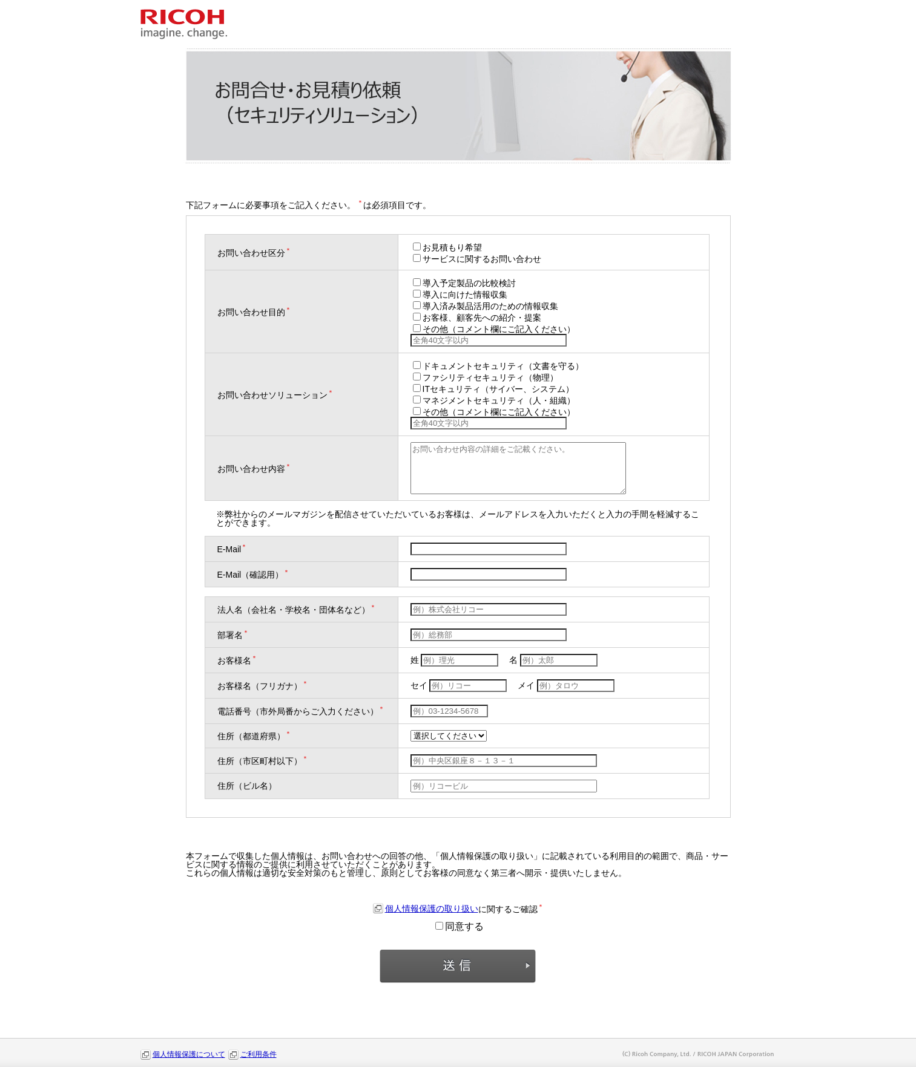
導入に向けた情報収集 (460, 294)
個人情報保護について (189, 1054)
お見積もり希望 (447, 247)
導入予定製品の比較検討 (464, 283)
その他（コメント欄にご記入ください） (494, 329)
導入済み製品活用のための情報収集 (485, 306)
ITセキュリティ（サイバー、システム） (493, 389)
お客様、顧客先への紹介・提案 (477, 317)
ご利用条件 (258, 1054)
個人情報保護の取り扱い (431, 908)
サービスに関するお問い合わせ (477, 259)
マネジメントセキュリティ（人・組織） (494, 400)
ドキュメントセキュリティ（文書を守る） (498, 366)
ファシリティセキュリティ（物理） (485, 377)
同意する (459, 926)
